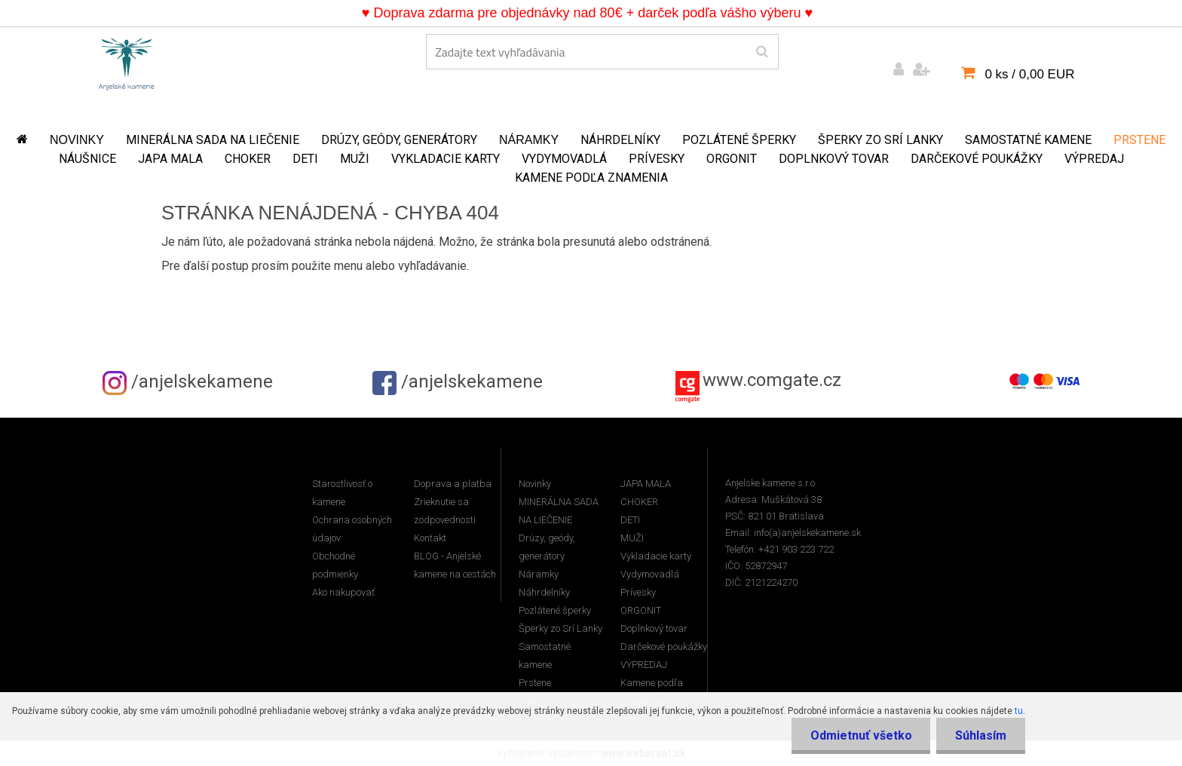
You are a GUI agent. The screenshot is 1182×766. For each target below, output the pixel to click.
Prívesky (656, 159)
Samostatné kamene (1028, 140)
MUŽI (354, 159)
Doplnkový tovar (834, 159)
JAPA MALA (170, 159)
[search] (762, 52)
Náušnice (87, 159)
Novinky (77, 139)
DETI (305, 159)
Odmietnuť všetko (860, 735)
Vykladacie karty (445, 159)
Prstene (1139, 140)
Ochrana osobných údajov (352, 529)
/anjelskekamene (188, 381)
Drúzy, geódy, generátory (399, 140)
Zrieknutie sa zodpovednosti (445, 510)
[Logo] (126, 61)
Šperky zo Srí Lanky (880, 140)
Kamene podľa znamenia (591, 177)
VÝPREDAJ (1094, 159)
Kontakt (430, 538)
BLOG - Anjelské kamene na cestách (455, 565)
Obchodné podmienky (335, 565)
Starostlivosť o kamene (342, 492)
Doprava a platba (452, 483)
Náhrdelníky (620, 140)
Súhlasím (980, 735)
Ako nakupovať (343, 592)
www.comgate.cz (772, 380)
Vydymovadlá (564, 159)
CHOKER (248, 159)
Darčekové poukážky (977, 159)
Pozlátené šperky (739, 140)
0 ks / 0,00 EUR (1029, 74)
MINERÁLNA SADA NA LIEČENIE (212, 140)
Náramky (529, 139)
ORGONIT (731, 159)
